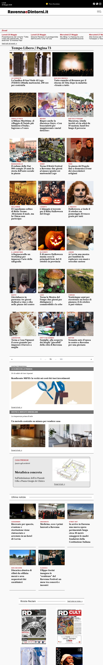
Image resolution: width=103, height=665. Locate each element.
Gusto (13, 295)
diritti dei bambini (47, 338)
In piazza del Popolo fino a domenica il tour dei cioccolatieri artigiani (80, 170)
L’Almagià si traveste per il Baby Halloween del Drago (51, 211)
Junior (71, 252)
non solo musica (61, 78)
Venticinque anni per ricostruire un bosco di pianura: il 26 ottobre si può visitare (79, 301)
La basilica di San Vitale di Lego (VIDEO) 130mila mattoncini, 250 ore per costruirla (30, 83)
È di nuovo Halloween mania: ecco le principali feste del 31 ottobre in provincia (51, 258)
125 (61, 359)
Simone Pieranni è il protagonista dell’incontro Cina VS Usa (44, 37)
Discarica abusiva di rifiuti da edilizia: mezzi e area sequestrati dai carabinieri (21, 576)
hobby (42, 164)
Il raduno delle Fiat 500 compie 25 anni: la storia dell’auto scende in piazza (22, 170)
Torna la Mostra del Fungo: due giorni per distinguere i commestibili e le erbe (51, 301)
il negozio (72, 207)
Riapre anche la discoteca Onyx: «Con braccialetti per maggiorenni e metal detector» (51, 126)
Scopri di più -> (16, 407)
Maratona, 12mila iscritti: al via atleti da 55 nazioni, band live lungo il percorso (79, 124)
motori (71, 338)
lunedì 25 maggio (9, 35)
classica (44, 568)
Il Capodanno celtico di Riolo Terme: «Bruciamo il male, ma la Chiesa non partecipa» (22, 214)
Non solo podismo (75, 118)
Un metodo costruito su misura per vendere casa (35, 421)
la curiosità (16, 78)
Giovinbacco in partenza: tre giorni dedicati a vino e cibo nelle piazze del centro (22, 301)
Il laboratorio (17, 252)
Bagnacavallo (17, 164)
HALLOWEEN (15, 207)
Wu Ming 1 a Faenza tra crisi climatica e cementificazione (71, 37)
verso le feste (17, 118)
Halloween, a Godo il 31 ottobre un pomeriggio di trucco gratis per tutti (79, 213)
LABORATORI (15, 338)
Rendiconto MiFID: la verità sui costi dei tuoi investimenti (40, 378)
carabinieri (15, 522)
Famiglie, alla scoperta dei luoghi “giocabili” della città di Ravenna (51, 342)
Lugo (42, 295)
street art (73, 522)
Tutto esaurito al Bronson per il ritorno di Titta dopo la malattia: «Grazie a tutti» (70, 83)
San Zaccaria (16, 568)
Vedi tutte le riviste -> (75, 601)
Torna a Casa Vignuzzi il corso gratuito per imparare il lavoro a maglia (22, 344)
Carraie (71, 295)
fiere (70, 164)
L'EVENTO (43, 207)
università (44, 522)
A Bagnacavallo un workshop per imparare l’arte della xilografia (21, 258)
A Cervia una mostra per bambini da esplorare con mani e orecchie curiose (79, 258)
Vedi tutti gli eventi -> (9, 43)
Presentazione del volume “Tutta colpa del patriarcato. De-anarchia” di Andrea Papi (15, 38)
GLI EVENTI (44, 252)
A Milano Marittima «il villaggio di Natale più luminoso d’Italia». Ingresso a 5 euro (22, 124)
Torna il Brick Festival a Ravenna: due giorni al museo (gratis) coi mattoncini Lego (51, 170)
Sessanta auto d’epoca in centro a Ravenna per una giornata (79, 342)
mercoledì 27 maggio (69, 35)
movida (43, 118)
